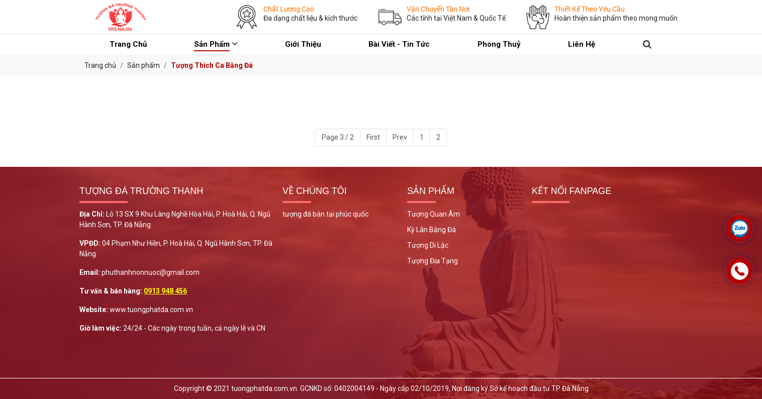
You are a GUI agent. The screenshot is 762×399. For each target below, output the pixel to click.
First (373, 137)
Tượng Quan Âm (433, 214)
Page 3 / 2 (338, 137)
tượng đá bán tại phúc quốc (325, 214)
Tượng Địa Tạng (432, 261)
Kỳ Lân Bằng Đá (431, 230)
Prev (400, 137)
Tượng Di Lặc (427, 245)
